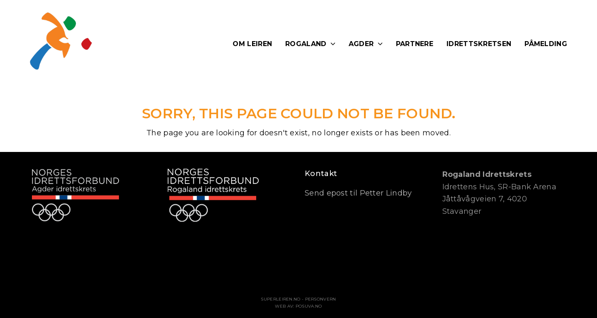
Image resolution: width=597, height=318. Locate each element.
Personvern (320, 299)
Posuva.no (309, 306)
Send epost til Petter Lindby (358, 193)
